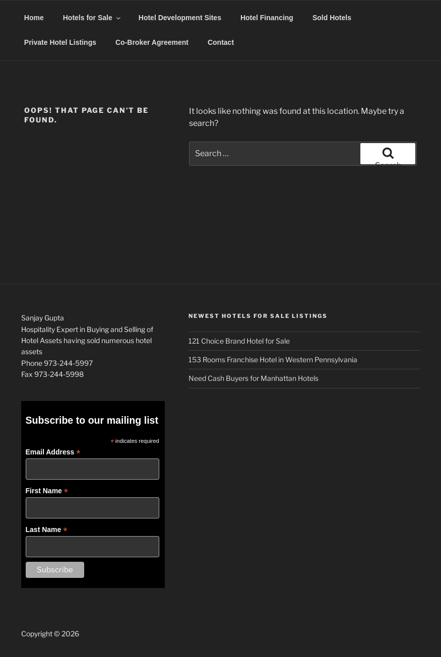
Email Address (53, 452)
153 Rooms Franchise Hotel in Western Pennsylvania (272, 359)
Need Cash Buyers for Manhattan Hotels (253, 378)
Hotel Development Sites (180, 18)
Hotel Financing (266, 18)
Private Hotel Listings (60, 42)
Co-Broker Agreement (151, 42)
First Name (47, 491)
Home (34, 18)
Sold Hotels (331, 18)
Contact (221, 42)
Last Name (47, 530)
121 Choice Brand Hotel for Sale (239, 341)
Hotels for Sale (92, 18)
